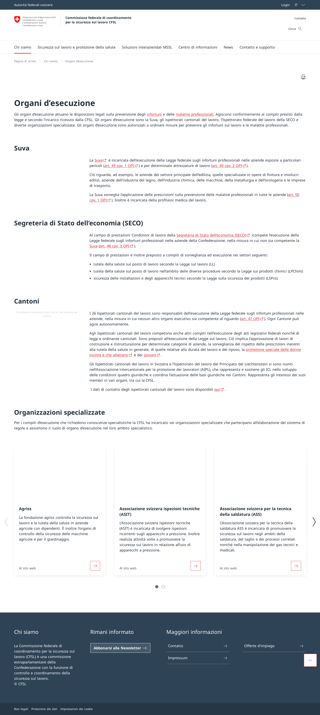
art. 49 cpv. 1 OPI (119, 165)
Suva (99, 160)
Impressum (198, 657)
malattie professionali (194, 114)
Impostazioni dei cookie (76, 709)
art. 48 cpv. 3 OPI (114, 246)
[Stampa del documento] (303, 77)
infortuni (154, 114)
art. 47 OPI (250, 318)
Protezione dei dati (44, 709)
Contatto (300, 18)
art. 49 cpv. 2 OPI (227, 165)
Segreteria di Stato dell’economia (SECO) (211, 235)
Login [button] (285, 5)
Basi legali (21, 709)
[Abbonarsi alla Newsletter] (120, 648)
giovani (150, 354)
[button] (22, 47)
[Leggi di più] (95, 566)
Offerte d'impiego (274, 645)
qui (217, 389)
